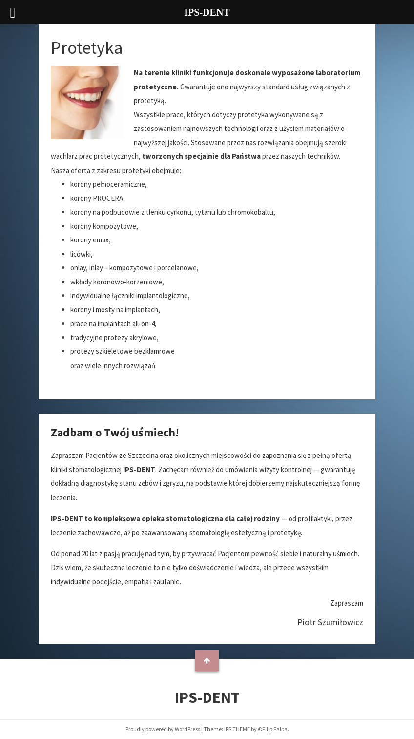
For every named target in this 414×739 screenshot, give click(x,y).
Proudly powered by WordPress (162, 729)
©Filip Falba (273, 729)
